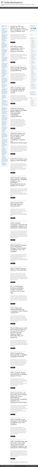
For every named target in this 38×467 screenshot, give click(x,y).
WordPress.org (33, 105)
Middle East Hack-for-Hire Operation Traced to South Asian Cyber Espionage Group (4, 73)
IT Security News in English (11, 7)
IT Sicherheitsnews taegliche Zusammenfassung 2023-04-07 (33, 67)
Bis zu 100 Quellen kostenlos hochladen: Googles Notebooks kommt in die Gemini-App (17, 289)
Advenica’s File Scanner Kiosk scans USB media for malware (4, 129)
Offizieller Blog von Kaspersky (15, 326)
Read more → (13, 42)
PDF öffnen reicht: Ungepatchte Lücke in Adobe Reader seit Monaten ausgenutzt (17, 49)
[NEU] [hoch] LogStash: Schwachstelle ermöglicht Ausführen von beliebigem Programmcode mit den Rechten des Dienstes (18, 181)
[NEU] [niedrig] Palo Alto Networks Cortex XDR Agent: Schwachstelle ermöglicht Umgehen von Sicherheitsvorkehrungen (18, 444)
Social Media (3, 7)
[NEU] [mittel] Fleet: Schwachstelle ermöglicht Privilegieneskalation (18, 355)
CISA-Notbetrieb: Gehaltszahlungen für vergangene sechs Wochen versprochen (19, 310)
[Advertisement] (19, 16)
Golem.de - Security (14, 45)
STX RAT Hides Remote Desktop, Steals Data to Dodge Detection (4, 30)
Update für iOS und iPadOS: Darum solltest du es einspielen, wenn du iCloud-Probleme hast (19, 29)
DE (10, 25)
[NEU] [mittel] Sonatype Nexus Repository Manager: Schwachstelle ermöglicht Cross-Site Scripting (18, 248)
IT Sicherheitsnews (11, 2)
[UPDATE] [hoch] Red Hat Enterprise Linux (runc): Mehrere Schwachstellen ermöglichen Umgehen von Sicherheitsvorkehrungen (18, 138)
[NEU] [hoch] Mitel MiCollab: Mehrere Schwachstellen (16, 204)
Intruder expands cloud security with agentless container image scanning (5, 65)
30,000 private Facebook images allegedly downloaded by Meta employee (4, 117)
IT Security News (4, 26)
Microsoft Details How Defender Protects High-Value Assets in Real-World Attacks (4, 151)
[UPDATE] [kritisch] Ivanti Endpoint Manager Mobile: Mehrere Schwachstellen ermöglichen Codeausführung (18, 112)
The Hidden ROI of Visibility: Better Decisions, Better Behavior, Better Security (5, 91)
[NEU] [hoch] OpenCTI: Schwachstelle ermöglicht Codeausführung (18, 69)
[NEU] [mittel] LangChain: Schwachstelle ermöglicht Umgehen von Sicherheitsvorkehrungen (18, 225)
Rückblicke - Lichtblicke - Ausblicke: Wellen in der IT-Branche (33, 42)
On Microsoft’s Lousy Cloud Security (4, 86)
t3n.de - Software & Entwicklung (16, 25)
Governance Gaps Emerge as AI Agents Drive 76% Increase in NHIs (4, 135)
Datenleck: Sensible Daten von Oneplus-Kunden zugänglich (33, 59)
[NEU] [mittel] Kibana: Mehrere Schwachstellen (18, 269)
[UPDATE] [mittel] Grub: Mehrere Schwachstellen (18, 159)
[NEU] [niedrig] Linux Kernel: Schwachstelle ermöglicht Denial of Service (17, 90)
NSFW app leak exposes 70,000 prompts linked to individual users (4, 59)
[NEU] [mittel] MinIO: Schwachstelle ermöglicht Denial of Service (18, 374)
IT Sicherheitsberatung (20, 7)
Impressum (33, 7)
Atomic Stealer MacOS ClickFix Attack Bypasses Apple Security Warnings (4, 80)
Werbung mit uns (27, 7)
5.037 (22, 462)
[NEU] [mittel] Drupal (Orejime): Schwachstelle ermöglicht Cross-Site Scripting (18, 422)
